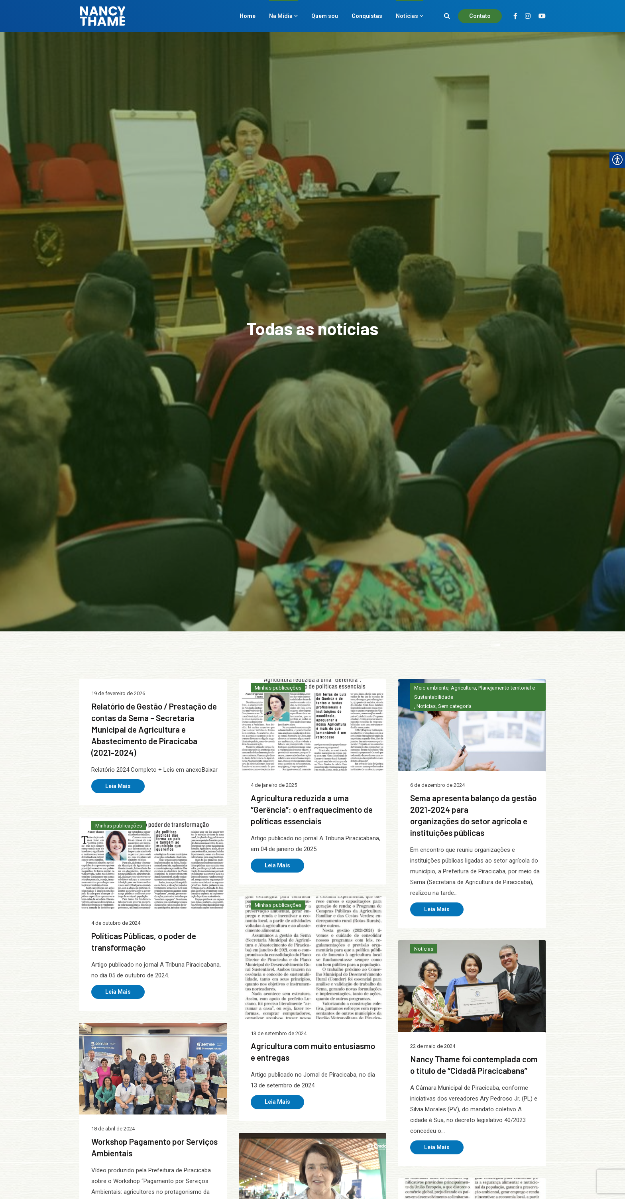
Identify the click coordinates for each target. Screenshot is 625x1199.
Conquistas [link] (367, 16)
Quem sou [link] (324, 16)
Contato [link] (480, 16)
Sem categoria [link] (455, 706)
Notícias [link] (407, 16)
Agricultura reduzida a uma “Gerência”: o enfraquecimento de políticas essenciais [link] (312, 809)
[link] (312, 733)
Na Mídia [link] (281, 16)
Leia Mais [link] (118, 786)
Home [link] (248, 16)
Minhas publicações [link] (278, 688)
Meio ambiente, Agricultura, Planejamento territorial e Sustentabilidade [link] (474, 692)
